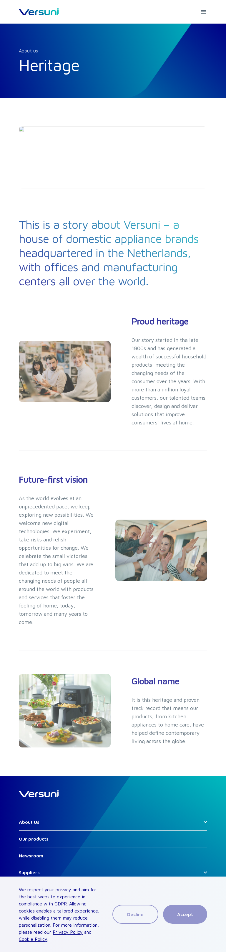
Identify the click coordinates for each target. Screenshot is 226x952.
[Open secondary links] (205, 822)
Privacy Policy (68, 932)
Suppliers (29, 872)
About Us (29, 822)
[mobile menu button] (203, 12)
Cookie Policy (33, 939)
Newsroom (31, 855)
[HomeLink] (39, 11)
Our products (34, 838)
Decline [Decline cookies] (135, 914)
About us (28, 50)
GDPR (60, 903)
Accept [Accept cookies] (185, 914)
